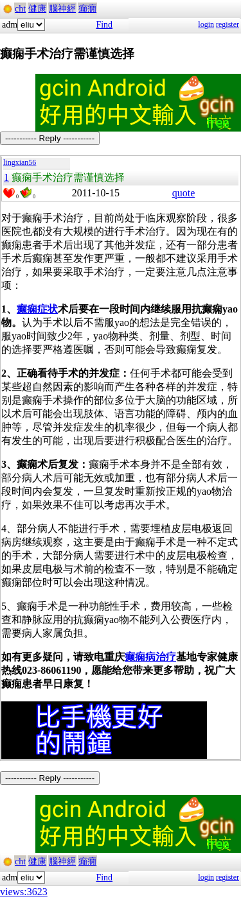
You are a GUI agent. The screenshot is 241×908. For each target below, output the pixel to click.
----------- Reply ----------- (49, 138)
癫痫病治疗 (150, 656)
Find (104, 25)
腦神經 (62, 8)
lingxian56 (19, 162)
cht (20, 8)
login (206, 24)
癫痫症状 (37, 309)
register (227, 24)
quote (183, 192)
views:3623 (24, 891)
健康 (37, 8)
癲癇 (87, 8)
